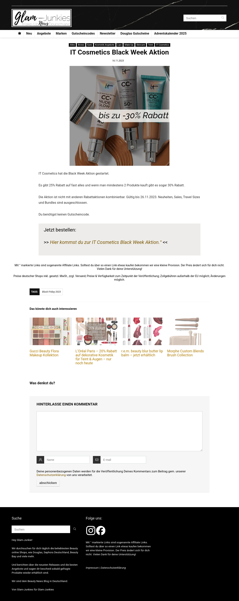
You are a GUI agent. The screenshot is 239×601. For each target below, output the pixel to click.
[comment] (119, 431)
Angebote (44, 33)
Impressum (92, 567)
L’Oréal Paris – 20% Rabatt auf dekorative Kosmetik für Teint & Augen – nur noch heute (96, 357)
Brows (81, 45)
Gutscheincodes (83, 33)
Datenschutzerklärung (51, 475)
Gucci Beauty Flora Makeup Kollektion (44, 353)
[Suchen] (222, 18)
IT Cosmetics (162, 45)
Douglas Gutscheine (134, 33)
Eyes (89, 45)
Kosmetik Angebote (104, 45)
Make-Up (129, 45)
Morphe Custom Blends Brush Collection (185, 353)
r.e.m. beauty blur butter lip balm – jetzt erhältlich (142, 353)
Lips (119, 45)
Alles (72, 45)
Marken (61, 33)
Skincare (140, 45)
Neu (29, 33)
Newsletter (108, 33)
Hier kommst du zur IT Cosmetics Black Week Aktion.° (105, 242)
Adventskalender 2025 (170, 33)
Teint (150, 45)
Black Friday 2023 (51, 291)
